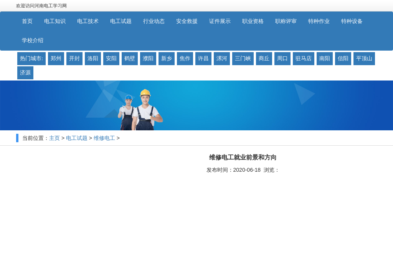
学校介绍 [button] (32, 40)
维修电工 (104, 138)
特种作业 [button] (319, 21)
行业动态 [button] (154, 21)
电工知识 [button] (55, 21)
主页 (54, 138)
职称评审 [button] (286, 21)
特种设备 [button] (352, 21)
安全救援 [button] (187, 21)
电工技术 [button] (88, 21)
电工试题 (77, 138)
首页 (27, 21)
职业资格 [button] (253, 21)
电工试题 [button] (121, 21)
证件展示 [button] (220, 21)
